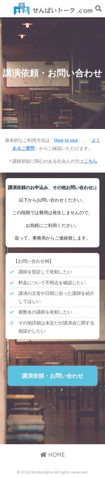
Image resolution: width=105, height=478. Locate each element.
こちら (90, 161)
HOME (52, 454)
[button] (52, 376)
